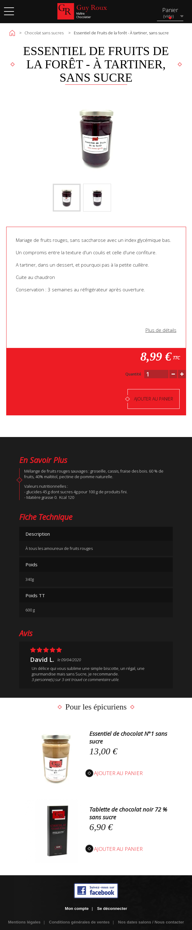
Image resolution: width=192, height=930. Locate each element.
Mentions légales (24, 922)
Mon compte (77, 908)
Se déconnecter (112, 908)
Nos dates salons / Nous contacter (151, 922)
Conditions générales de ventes (79, 922)
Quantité (133, 374)
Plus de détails (160, 330)
